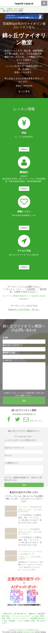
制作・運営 (6, 618)
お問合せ (24, 149)
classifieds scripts (28, 632)
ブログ (4, 623)
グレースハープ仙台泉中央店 (30, 508)
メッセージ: (7, 361)
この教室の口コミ (11, 464)
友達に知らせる (32, 421)
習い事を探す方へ (20, 614)
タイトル (8, 456)
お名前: (6, 338)
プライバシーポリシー (20, 618)
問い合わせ (41, 621)
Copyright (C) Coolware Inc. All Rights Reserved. (24, 630)
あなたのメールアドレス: (13, 346)
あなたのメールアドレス (14, 448)
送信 (24, 401)
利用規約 (12, 621)
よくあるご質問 (38, 616)
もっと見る (24, 91)
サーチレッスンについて (21, 616)
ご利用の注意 (7, 614)
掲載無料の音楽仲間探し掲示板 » (24, 310)
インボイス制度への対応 (26, 621)
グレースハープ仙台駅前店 (29, 530)
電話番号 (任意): (9, 353)
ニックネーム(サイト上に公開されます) (20, 441)
